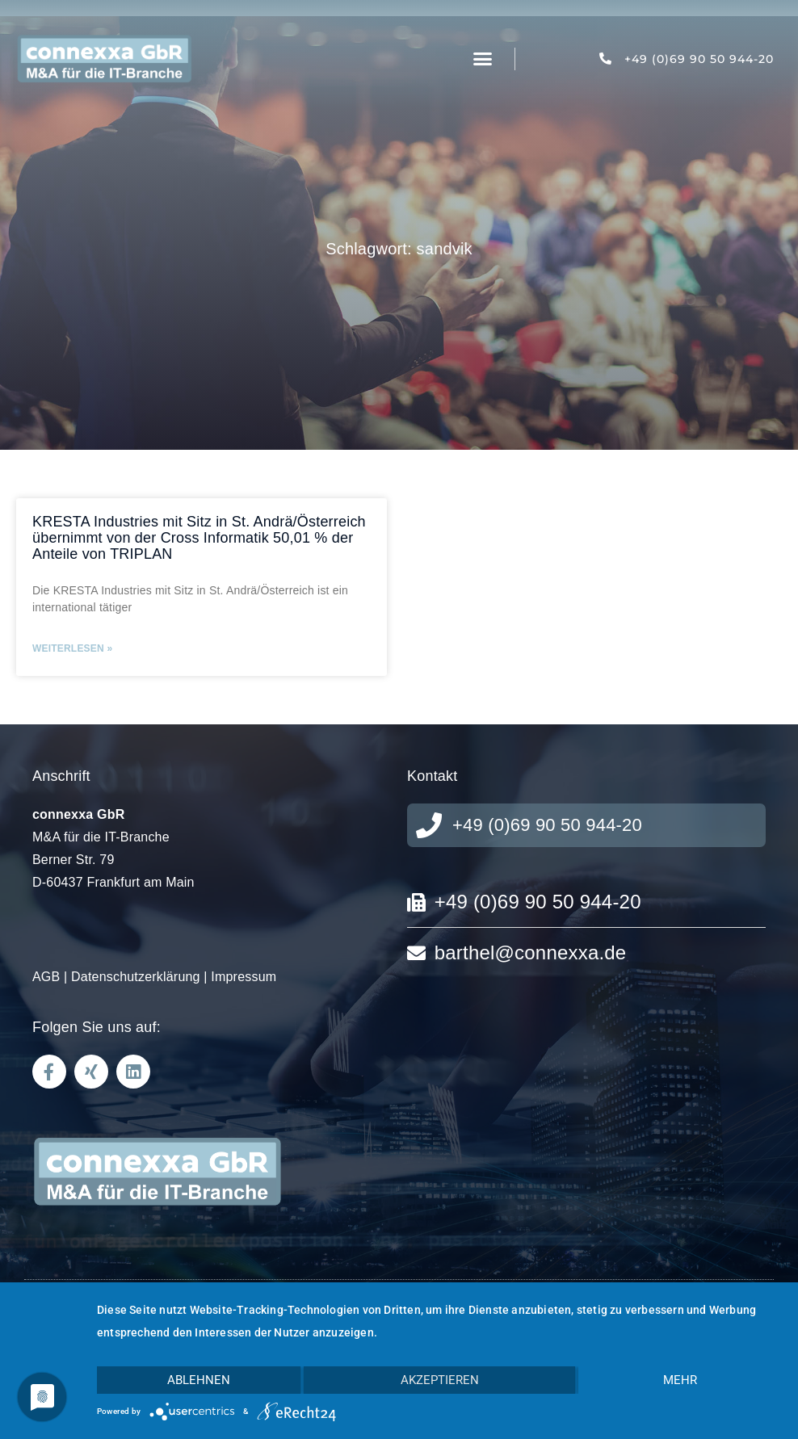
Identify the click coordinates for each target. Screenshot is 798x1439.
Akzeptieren (440, 1380)
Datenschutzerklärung (135, 977)
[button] (483, 59)
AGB (46, 977)
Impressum (243, 977)
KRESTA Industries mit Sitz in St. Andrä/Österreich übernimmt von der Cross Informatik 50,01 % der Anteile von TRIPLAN (199, 538)
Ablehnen (198, 1380)
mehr (680, 1380)
